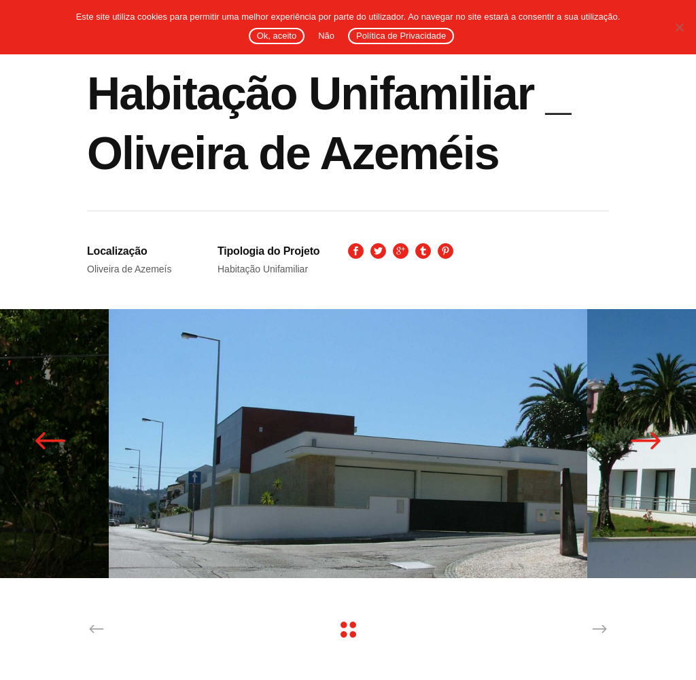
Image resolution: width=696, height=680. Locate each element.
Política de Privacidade (401, 36)
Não (326, 36)
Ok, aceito (277, 36)
